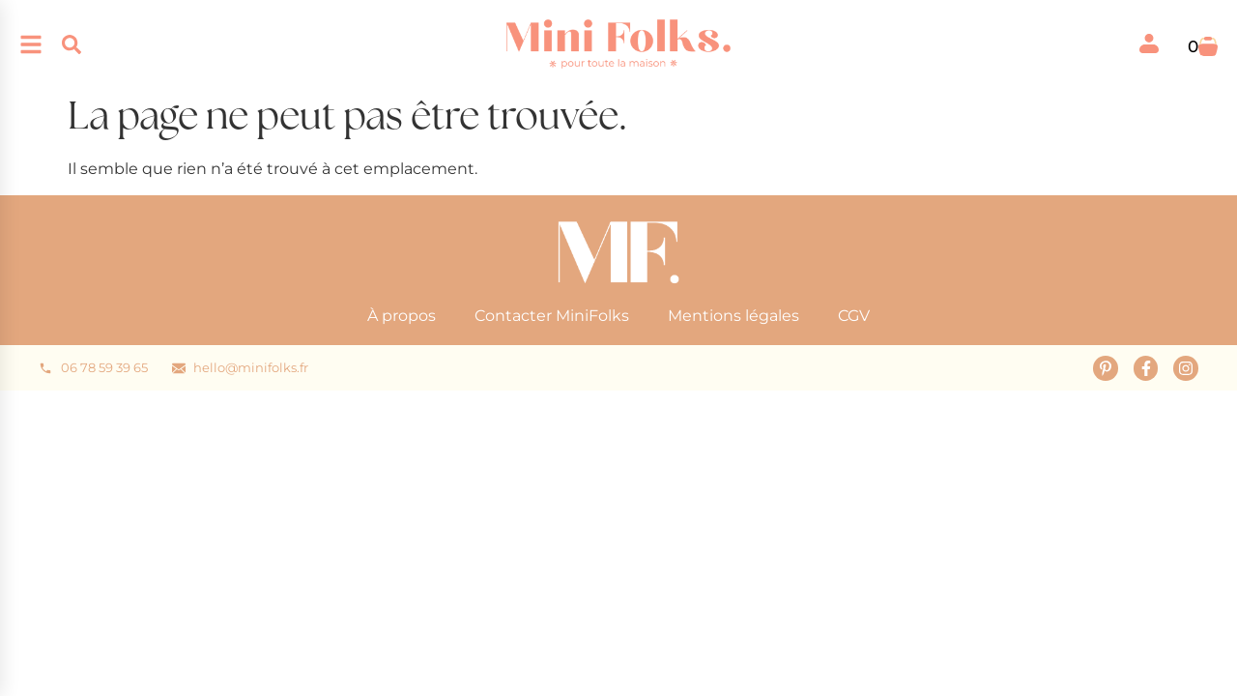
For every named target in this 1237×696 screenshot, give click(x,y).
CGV (854, 315)
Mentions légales (733, 315)
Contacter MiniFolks (552, 315)
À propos (401, 315)
